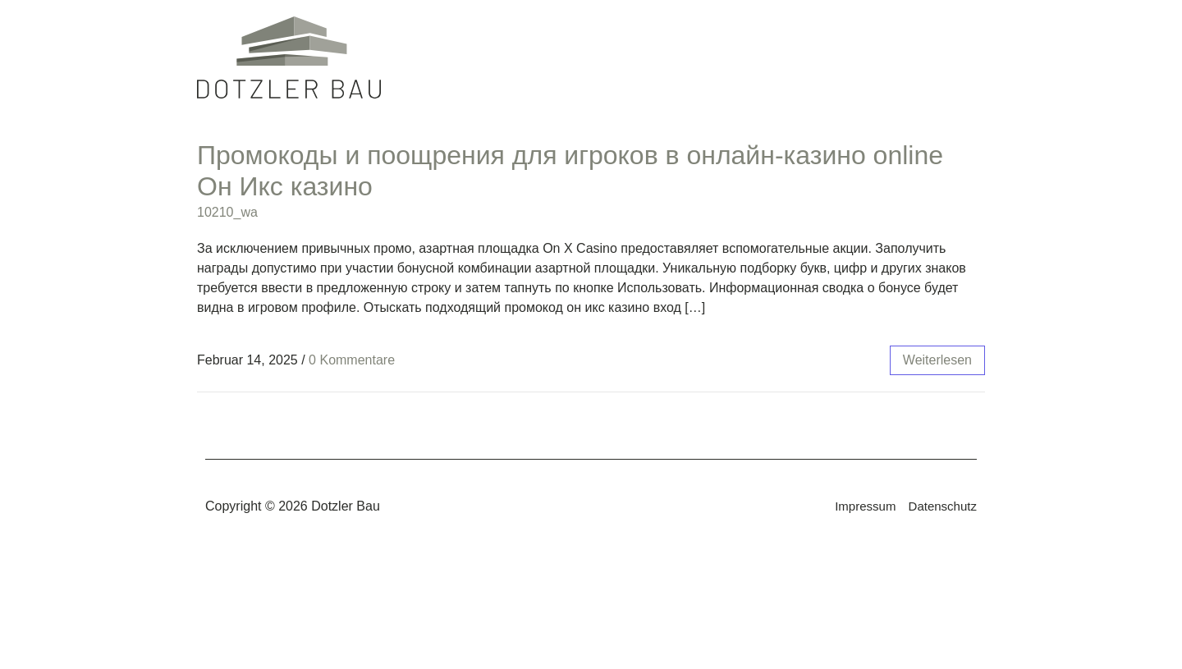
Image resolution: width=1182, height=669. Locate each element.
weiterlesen (937, 360)
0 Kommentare (352, 360)
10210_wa (227, 212)
